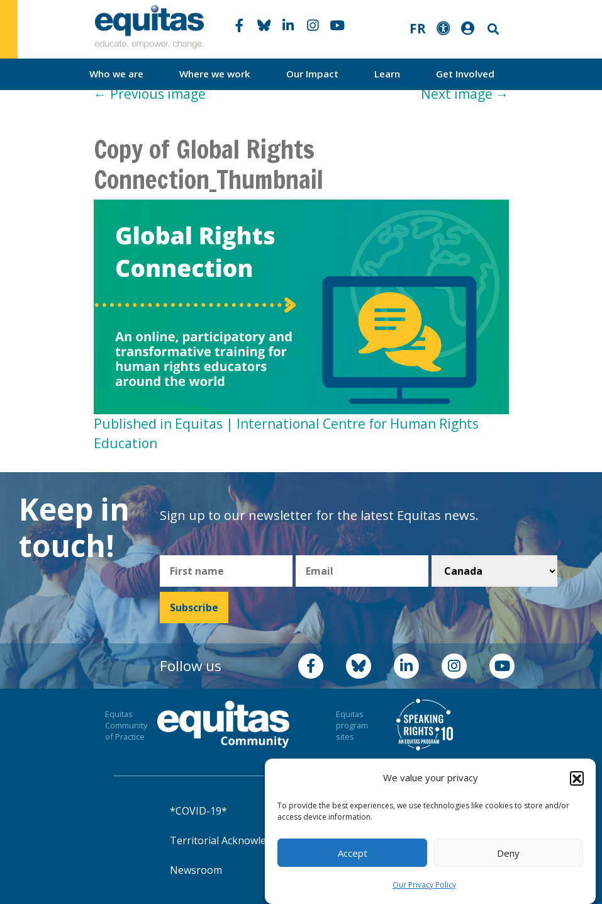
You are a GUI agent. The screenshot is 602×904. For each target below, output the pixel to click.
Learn (387, 73)
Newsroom (196, 870)
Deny (508, 853)
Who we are (116, 73)
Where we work (214, 73)
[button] (577, 778)
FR (418, 28)
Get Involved (465, 73)
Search (492, 29)
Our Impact (312, 73)
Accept (352, 853)
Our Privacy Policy (424, 884)
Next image (465, 94)
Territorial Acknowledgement (239, 840)
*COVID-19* (198, 811)
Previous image (150, 94)
